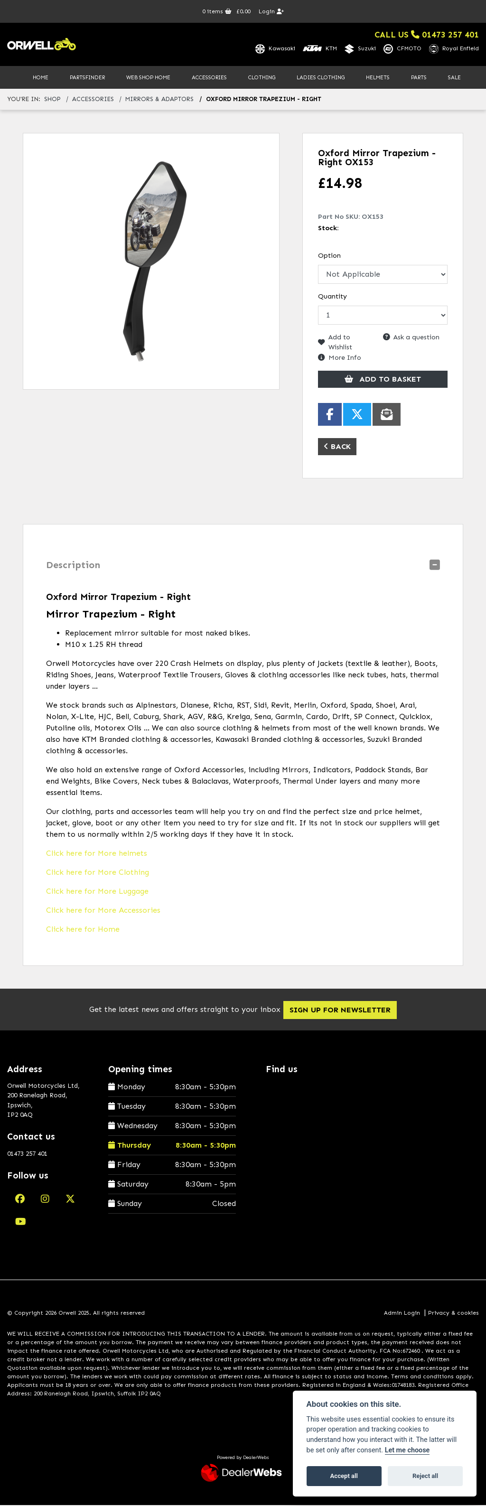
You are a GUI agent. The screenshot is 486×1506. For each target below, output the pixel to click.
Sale (454, 78)
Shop (52, 99)
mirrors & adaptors (159, 99)
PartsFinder (87, 78)
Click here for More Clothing (97, 872)
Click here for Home (83, 929)
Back (337, 446)
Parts (419, 78)
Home (40, 78)
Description (73, 565)
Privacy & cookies (453, 1313)
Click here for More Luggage (97, 891)
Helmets (378, 78)
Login (271, 11)
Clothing (261, 78)
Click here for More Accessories (103, 910)
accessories (93, 99)
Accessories (209, 78)
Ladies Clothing (321, 78)
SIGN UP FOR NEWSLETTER (345, 1010)
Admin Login (402, 1313)
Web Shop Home (148, 78)
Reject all (425, 1475)
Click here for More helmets (96, 853)
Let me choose (407, 1450)
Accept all (344, 1475)
